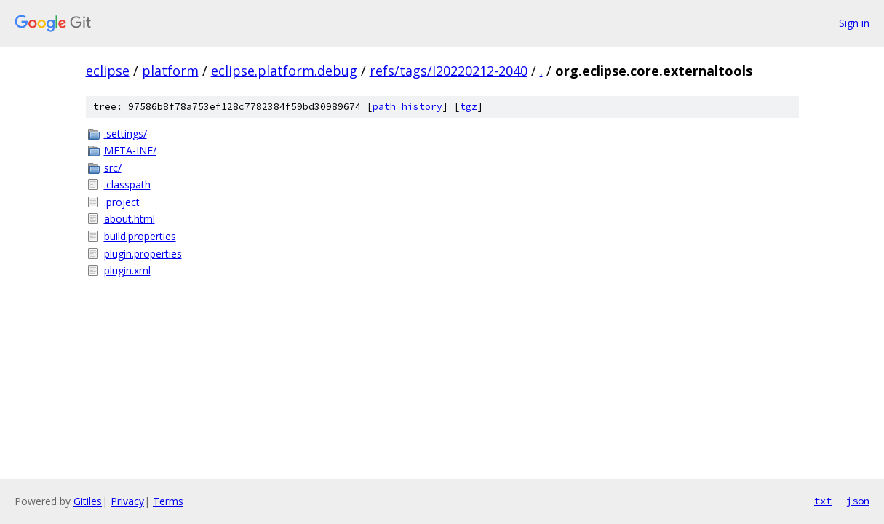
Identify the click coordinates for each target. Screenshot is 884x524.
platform (170, 70)
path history (407, 106)
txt (823, 500)
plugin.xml (127, 270)
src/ (113, 168)
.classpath (127, 184)
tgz (468, 106)
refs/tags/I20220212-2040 (448, 70)
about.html (129, 219)
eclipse (108, 70)
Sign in (854, 23)
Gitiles (87, 501)
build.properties (140, 236)
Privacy (127, 501)
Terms (168, 501)
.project (122, 202)
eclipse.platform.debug (284, 70)
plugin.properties (143, 254)
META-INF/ (130, 150)
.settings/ (125, 133)
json (857, 500)
